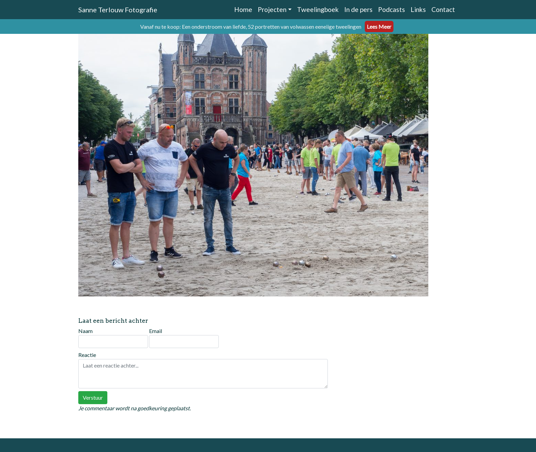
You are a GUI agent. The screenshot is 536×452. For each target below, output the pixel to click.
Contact (443, 9)
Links (418, 9)
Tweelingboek (318, 9)
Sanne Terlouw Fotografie (117, 9)
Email (184, 338)
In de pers (358, 9)
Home (243, 9)
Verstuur (93, 397)
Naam (113, 338)
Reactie (203, 369)
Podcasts (391, 9)
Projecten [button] (272, 9)
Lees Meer (379, 26)
